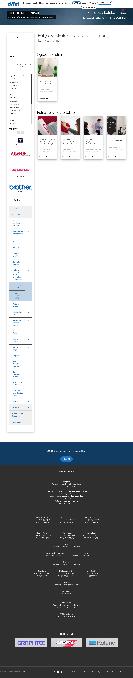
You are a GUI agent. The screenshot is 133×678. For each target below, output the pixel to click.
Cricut (12, 91)
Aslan (12, 79)
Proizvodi (21, 13)
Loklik (12, 114)
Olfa (11, 123)
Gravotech (13, 107)
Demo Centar (112, 672)
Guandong (13, 110)
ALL (11, 66)
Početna (75, 672)
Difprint (12, 98)
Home (11, 13)
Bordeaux (13, 82)
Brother (12, 85)
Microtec (13, 117)
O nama (130, 672)
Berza (122, 672)
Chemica (13, 88)
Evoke (23, 672)
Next (22, 132)
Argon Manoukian (16, 76)
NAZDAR (13, 120)
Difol (11, 95)
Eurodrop (13, 101)
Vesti (83, 672)
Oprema (101, 672)
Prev (18, 132)
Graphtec (13, 104)
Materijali (34, 13)
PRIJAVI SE (66, 459)
